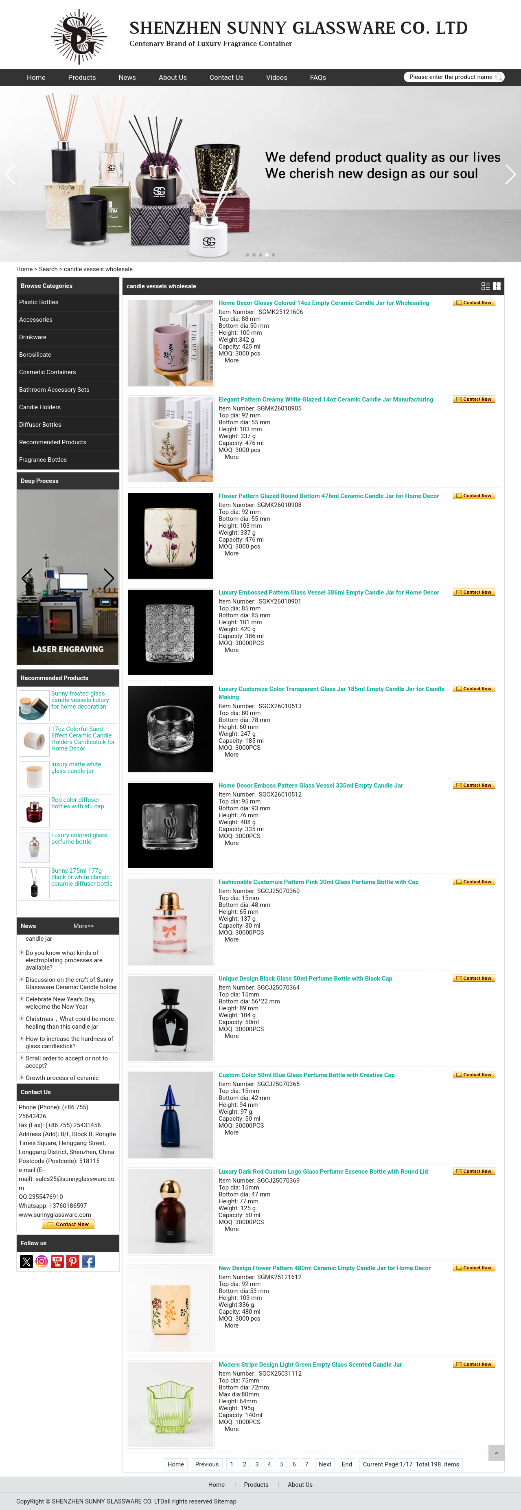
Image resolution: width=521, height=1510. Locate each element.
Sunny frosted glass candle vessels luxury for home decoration (80, 700)
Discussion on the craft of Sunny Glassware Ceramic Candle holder (71, 985)
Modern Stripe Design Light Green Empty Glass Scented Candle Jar (310, 1364)
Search (48, 269)
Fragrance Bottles (43, 459)
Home (36, 77)
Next (325, 1464)
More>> (83, 926)
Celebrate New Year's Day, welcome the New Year (60, 1005)
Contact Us (226, 77)
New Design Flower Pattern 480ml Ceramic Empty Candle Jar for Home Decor (325, 1268)
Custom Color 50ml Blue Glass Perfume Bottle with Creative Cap (307, 1075)
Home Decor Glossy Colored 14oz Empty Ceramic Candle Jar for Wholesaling (324, 303)
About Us (173, 77)
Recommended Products (52, 442)
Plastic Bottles (38, 302)
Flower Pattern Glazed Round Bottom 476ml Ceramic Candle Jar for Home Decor (329, 496)
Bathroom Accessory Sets (54, 389)
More (232, 360)
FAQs (318, 77)
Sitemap (225, 1501)
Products (82, 77)
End (347, 1464)
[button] (247, 255)
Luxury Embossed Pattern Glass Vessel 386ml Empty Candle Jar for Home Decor (329, 592)
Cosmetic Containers (47, 372)
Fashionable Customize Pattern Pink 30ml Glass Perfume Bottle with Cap (319, 882)
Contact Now (68, 1224)
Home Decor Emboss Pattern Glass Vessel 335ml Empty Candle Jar (311, 785)
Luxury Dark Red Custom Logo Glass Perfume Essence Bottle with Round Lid (323, 1171)
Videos (276, 77)
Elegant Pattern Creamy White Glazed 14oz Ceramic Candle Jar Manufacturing (326, 399)
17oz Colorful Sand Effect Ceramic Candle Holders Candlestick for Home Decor (83, 738)
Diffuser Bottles (40, 424)
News (127, 77)
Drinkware (32, 337)
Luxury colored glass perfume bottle (79, 838)
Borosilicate (35, 354)
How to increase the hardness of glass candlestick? (69, 1044)
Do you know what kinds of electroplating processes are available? (64, 962)
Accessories (36, 319)
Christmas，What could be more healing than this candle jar (70, 1024)
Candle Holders (40, 407)
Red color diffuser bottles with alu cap (77, 803)
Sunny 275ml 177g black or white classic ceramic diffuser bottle (82, 877)
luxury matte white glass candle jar (76, 768)
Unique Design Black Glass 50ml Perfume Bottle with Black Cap (305, 978)
